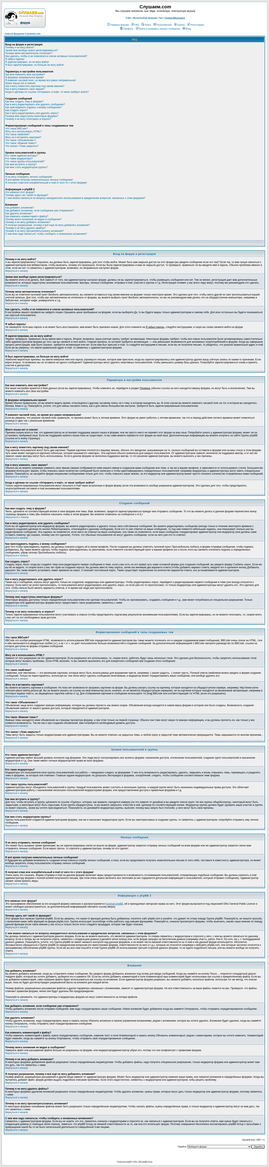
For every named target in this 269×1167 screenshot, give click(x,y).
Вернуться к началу (16, 270)
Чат (161, 18)
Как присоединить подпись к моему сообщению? (33, 107)
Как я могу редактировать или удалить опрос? (32, 113)
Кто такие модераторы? (19, 158)
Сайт (128, 18)
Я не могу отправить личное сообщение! (28, 176)
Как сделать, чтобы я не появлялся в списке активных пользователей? (46, 56)
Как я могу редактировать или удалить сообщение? (35, 104)
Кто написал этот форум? (20, 192)
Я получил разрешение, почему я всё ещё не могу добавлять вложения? (47, 225)
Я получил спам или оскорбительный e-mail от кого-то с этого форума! (46, 182)
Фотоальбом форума (145, 18)
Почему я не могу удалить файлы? (25, 228)
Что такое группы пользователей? (25, 161)
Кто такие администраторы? (21, 155)
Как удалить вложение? (18, 213)
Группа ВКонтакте (175, 18)
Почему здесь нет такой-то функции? (26, 195)
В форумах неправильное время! (24, 77)
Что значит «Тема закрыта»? (21, 146)
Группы (179, 25)
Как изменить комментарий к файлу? (26, 216)
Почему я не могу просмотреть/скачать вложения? (34, 230)
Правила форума (118, 25)
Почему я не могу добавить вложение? (27, 222)
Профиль (126, 28)
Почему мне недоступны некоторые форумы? (31, 116)
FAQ (135, 25)
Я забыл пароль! (15, 59)
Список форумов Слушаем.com (23, 33)
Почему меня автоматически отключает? (28, 53)
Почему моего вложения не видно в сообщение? (33, 219)
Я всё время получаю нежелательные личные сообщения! (39, 179)
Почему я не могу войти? (19, 47)
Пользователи (163, 25)
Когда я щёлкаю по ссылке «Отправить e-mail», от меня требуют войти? (47, 92)
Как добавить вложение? (19, 207)
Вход (187, 28)
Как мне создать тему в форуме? (24, 101)
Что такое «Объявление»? (20, 140)
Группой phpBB (114, 903)
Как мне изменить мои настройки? (25, 74)
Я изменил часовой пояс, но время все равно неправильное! (40, 80)
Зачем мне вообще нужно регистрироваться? (31, 50)
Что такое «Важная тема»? (20, 143)
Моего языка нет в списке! (20, 83)
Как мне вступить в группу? (21, 164)
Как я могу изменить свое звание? (25, 89)
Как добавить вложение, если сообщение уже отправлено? (39, 210)
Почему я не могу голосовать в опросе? (28, 119)
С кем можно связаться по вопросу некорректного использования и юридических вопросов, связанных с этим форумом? (75, 198)
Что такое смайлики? (17, 134)
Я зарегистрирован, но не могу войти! (27, 62)
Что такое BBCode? (16, 128)
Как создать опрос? (16, 110)
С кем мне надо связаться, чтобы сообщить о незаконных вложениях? (46, 233)
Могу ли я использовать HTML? (23, 131)
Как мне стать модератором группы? (26, 167)
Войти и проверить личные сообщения (158, 28)
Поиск (146, 25)
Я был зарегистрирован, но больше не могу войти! (34, 64)
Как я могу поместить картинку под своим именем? (34, 86)
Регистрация (195, 25)
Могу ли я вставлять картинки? (23, 137)
